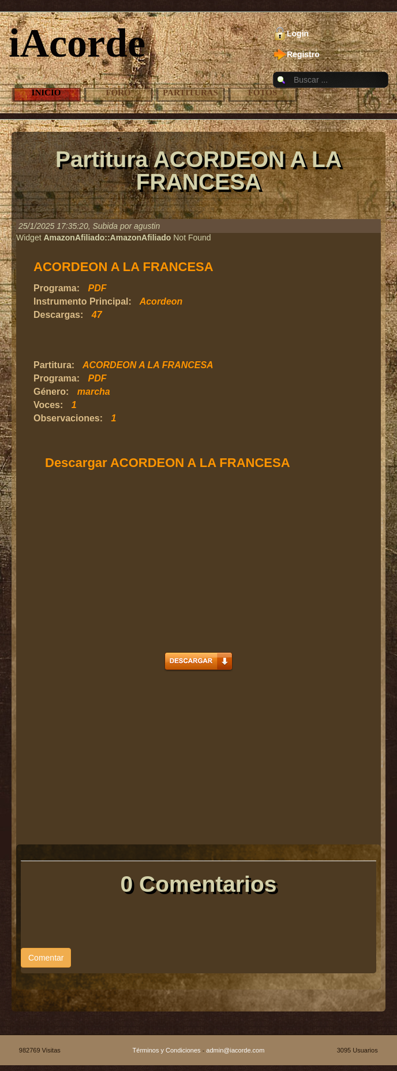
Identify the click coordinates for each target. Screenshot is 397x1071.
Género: (51, 391)
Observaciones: (68, 418)
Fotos (263, 92)
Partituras (190, 92)
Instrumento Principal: (82, 301)
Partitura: (53, 365)
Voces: (48, 405)
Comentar (45, 957)
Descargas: (58, 315)
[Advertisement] (168, 340)
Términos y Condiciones (167, 1050)
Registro (303, 54)
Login (298, 33)
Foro (118, 92)
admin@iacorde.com (235, 1050)
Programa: (56, 288)
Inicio (46, 92)
